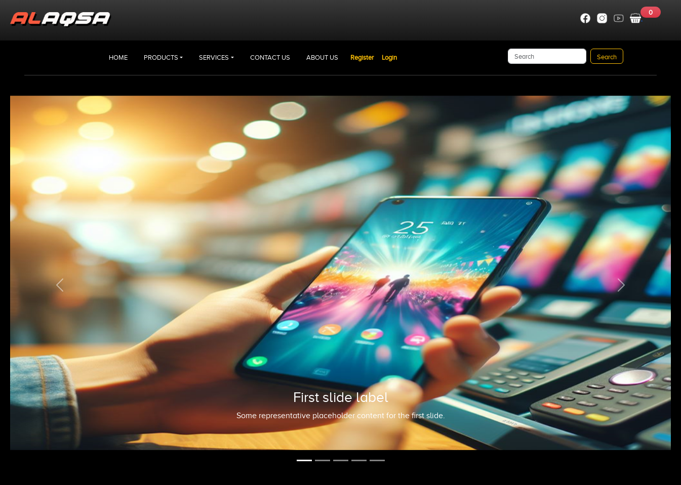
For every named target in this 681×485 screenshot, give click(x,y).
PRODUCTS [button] (161, 57)
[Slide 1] (304, 460)
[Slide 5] (377, 460)
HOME (118, 57)
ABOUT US (322, 57)
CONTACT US (270, 57)
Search (607, 57)
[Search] (547, 56)
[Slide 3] (340, 460)
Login (389, 57)
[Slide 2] (322, 460)
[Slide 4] (359, 460)
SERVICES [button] (214, 57)
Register (362, 57)
